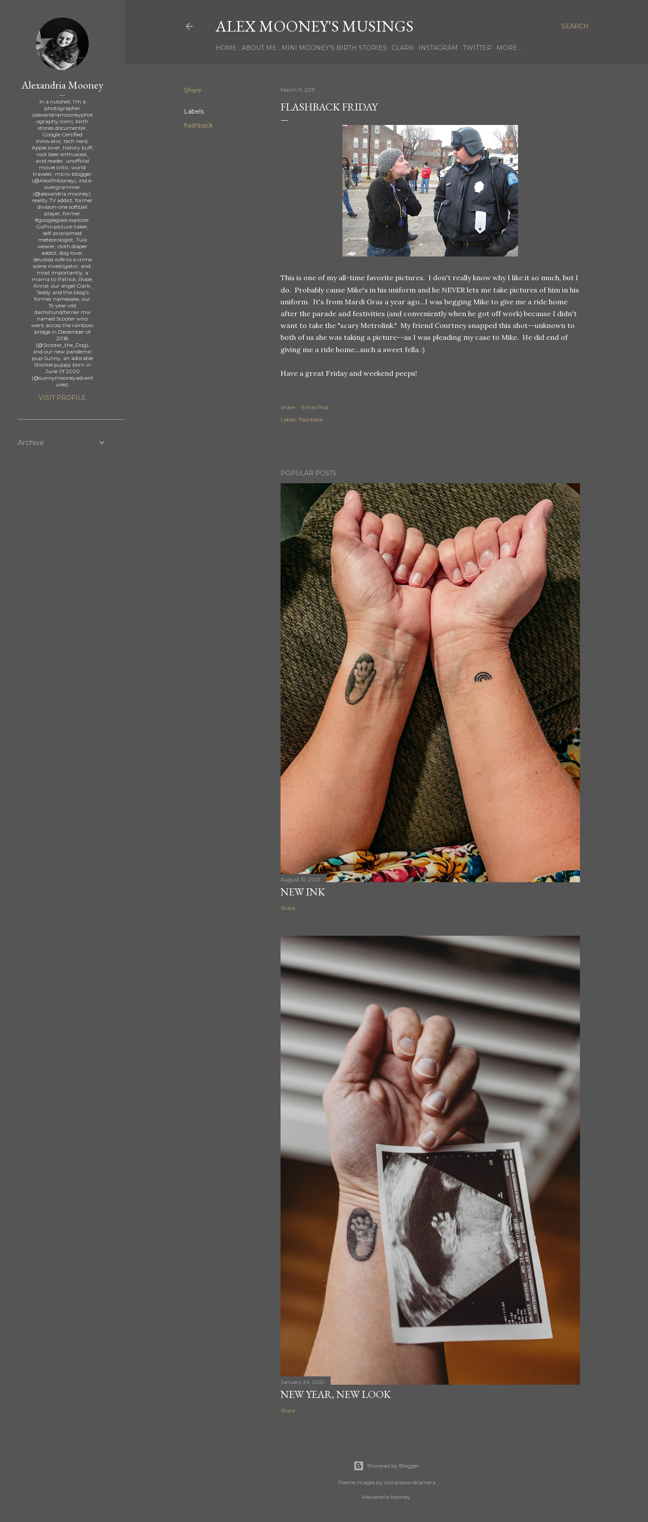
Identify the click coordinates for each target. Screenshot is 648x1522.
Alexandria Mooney (62, 85)
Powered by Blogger (386, 1466)
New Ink (303, 891)
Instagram (438, 48)
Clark (403, 48)
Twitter (477, 48)
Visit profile (62, 398)
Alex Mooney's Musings (315, 26)
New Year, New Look (336, 1394)
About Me (259, 48)
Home (226, 48)
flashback (198, 125)
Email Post (315, 407)
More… (509, 48)
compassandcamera (410, 1482)
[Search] (575, 26)
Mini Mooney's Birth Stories (334, 48)
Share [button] (193, 90)
